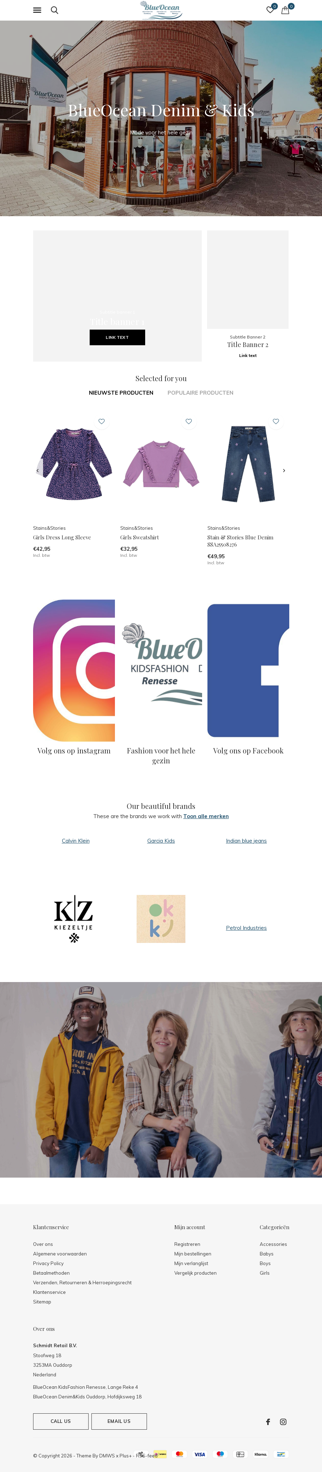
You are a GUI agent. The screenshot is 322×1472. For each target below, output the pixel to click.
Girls (265, 1273)
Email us (118, 1421)
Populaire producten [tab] (200, 392)
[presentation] (38, 471)
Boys (265, 1263)
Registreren (187, 1244)
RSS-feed (147, 1455)
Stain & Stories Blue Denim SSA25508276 (240, 541)
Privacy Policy (48, 1263)
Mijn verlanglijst (191, 1263)
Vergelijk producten (195, 1273)
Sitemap (42, 1302)
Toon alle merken (206, 816)
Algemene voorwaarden (60, 1254)
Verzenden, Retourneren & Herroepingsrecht (82, 1282)
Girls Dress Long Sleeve (62, 537)
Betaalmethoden (51, 1273)
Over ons (43, 1244)
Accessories (273, 1244)
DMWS (107, 1455)
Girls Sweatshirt (139, 537)
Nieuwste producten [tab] (121, 392)
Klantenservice (49, 1292)
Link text (117, 337)
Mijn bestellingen (192, 1254)
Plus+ (126, 1455)
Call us (61, 1421)
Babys (267, 1254)
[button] (38, 10)
